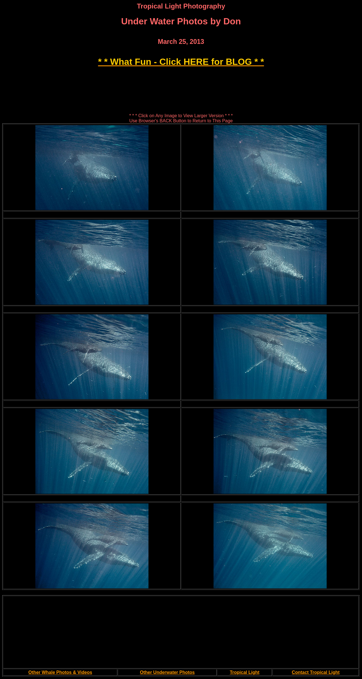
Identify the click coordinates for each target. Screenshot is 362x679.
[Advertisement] (181, 75)
